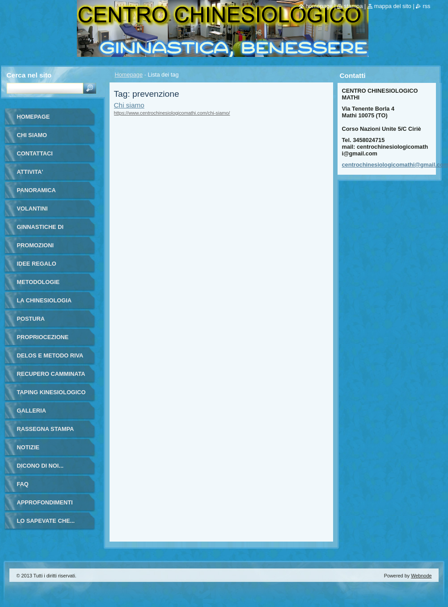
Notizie (28, 447)
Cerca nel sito (29, 75)
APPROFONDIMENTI (45, 502)
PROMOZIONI (35, 245)
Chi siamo (129, 105)
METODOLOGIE (38, 282)
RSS (426, 6)
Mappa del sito (392, 6)
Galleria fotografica (38, 413)
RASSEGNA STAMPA (45, 429)
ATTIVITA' (30, 171)
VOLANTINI (32, 208)
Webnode (421, 575)
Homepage (129, 74)
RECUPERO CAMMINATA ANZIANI (51, 376)
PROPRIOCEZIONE (43, 337)
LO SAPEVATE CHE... (46, 520)
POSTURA (31, 318)
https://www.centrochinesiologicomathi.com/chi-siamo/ (172, 113)
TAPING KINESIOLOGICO (51, 392)
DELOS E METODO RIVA (50, 355)
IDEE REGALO (36, 263)
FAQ (23, 484)
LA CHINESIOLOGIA (44, 300)
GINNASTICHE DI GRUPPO (40, 230)
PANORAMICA (36, 190)
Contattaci (35, 153)
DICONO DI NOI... (40, 465)
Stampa (353, 6)
